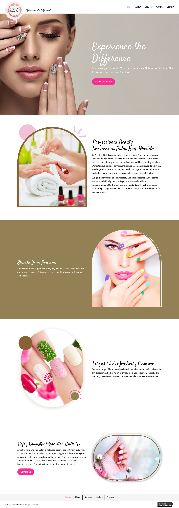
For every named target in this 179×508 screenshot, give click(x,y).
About (78, 497)
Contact (110, 497)
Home (68, 497)
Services (88, 497)
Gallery (99, 497)
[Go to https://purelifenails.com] (28, 10)
